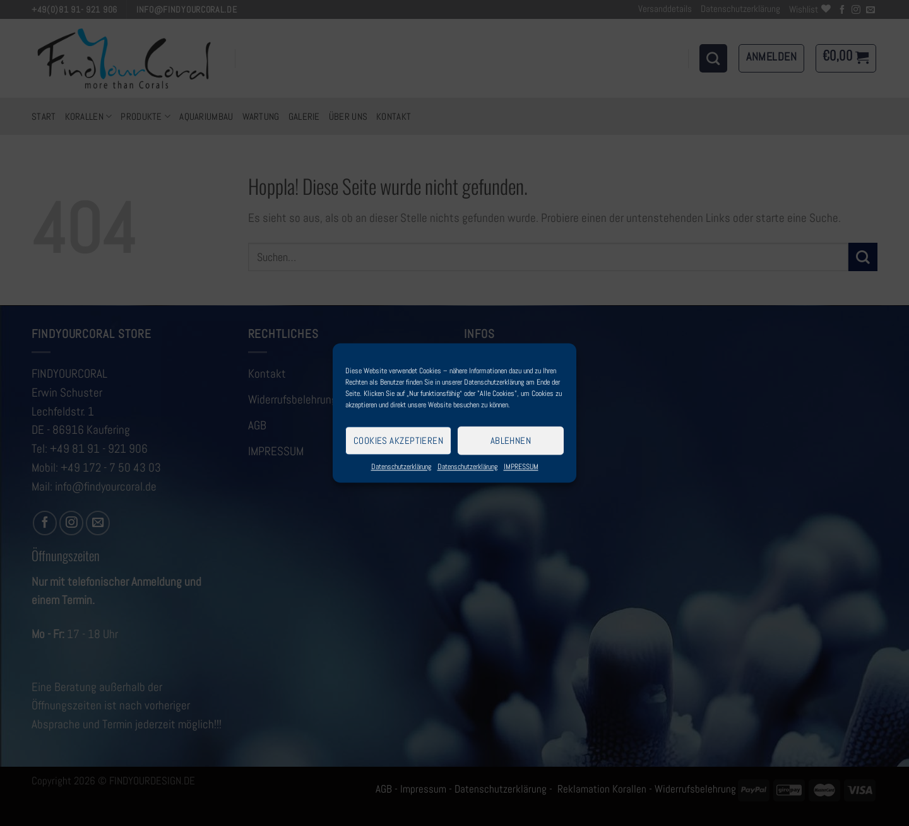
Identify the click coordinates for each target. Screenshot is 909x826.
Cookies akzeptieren (399, 440)
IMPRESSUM (521, 467)
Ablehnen (511, 440)
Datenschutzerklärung (401, 467)
